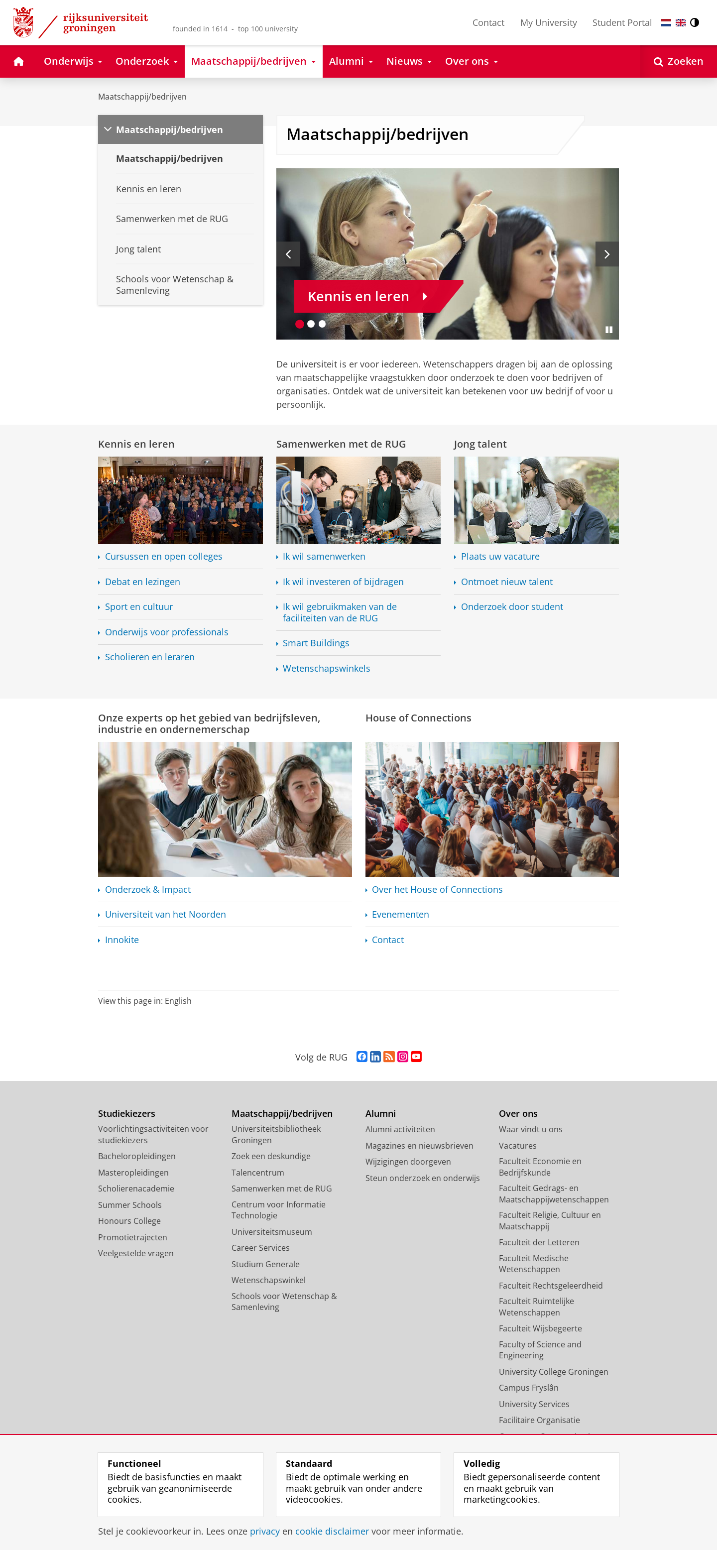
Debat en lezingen (142, 582)
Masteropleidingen (133, 1172)
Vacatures (518, 1145)
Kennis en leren (136, 444)
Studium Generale (266, 1264)
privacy (265, 1531)
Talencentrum (258, 1172)
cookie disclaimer (332, 1531)
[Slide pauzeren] (609, 330)
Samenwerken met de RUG (341, 444)
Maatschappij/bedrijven (142, 96)
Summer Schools (130, 1204)
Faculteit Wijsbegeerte (540, 1328)
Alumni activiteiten (400, 1129)
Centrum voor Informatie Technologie (279, 1210)
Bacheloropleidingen (137, 1156)
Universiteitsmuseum (272, 1231)
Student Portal (622, 22)
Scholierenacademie (136, 1188)
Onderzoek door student (512, 606)
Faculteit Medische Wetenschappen (534, 1264)
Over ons (518, 1113)
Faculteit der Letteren (539, 1242)
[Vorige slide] (288, 253)
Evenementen (400, 914)
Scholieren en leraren (150, 657)
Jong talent (480, 444)
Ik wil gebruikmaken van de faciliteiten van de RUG (340, 612)
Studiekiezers (126, 1113)
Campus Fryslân (529, 1387)
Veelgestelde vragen (136, 1253)
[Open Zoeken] (678, 61)
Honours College (129, 1220)
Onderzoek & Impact (148, 889)
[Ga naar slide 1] (300, 324)
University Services (534, 1404)
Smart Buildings (316, 643)
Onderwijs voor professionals (167, 632)
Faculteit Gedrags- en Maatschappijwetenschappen (554, 1194)
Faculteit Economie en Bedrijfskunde (540, 1167)
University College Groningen (553, 1371)
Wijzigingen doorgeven (408, 1161)
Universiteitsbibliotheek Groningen (276, 1134)
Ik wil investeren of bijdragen (343, 582)
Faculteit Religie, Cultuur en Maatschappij (550, 1220)
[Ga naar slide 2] (311, 324)
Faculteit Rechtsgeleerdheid (551, 1285)
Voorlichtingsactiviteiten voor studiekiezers (153, 1134)
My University (548, 22)
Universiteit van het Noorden (165, 914)
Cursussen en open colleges (164, 556)
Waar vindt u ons (531, 1129)
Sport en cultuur (139, 606)
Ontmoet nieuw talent (507, 582)
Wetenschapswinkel (269, 1280)
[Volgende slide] (607, 253)
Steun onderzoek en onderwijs (422, 1178)
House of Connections (418, 717)
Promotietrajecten (132, 1237)
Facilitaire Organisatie (539, 1420)
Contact (488, 22)
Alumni (380, 1113)
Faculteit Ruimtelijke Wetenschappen (536, 1307)
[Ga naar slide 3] (322, 324)
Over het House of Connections (437, 889)
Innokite (122, 940)
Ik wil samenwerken (324, 556)
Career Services (261, 1247)
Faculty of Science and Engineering (540, 1350)
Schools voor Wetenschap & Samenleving (284, 1302)
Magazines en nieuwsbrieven (419, 1145)
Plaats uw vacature (500, 556)
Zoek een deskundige (271, 1156)
